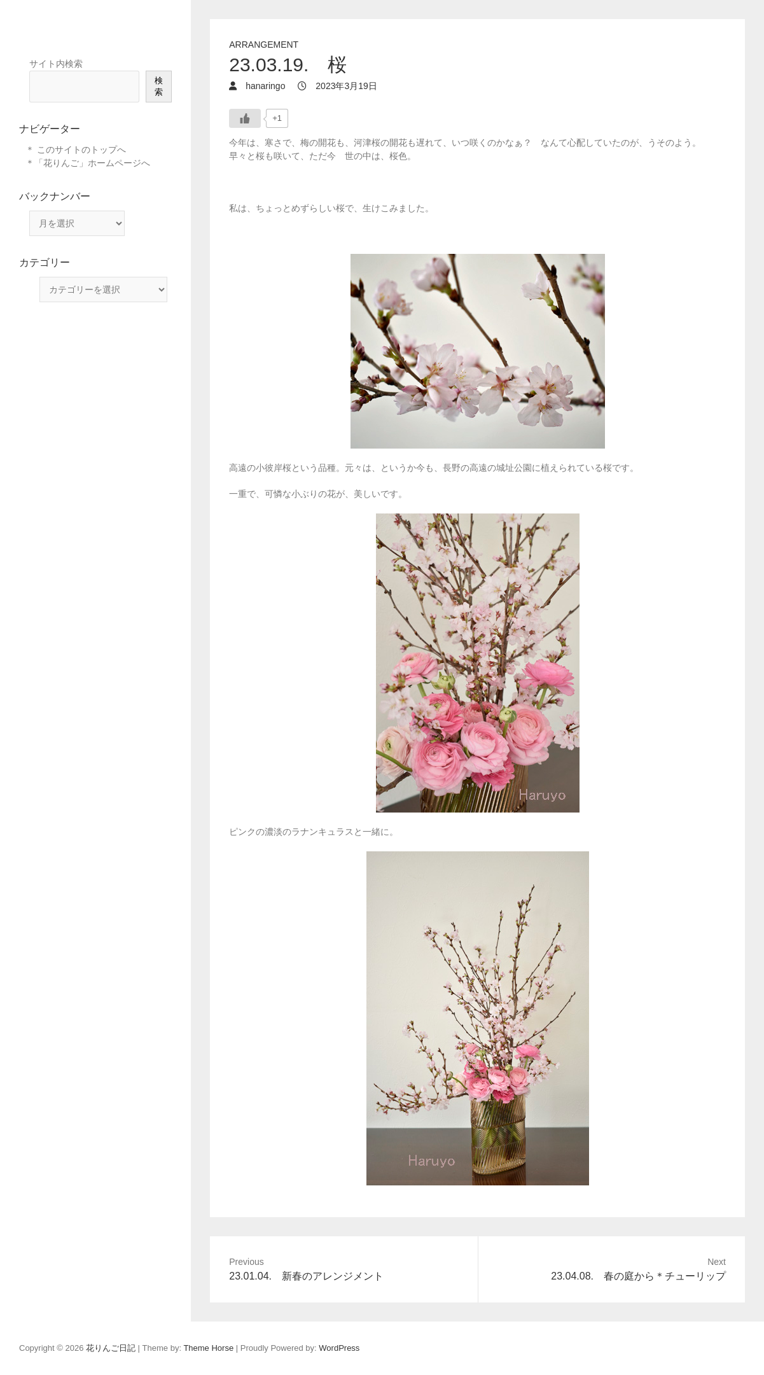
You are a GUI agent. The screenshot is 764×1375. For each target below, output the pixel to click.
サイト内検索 (56, 64)
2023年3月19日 (345, 86)
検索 (159, 86)
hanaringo (264, 86)
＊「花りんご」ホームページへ (87, 163)
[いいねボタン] (245, 118)
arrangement (263, 44)
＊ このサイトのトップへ (75, 149)
